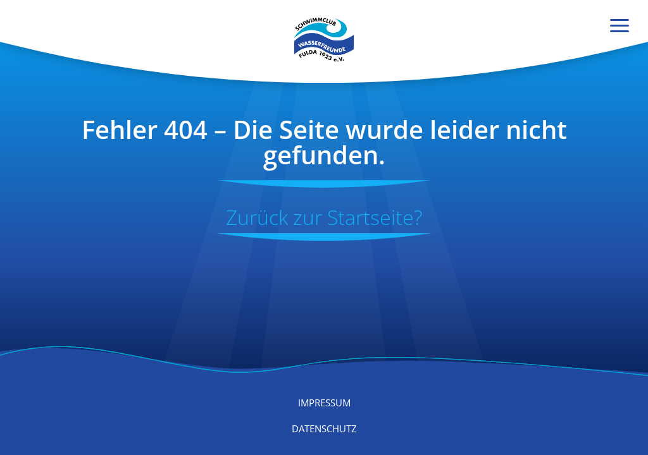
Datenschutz (324, 428)
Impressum (324, 402)
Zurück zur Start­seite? (324, 217)
